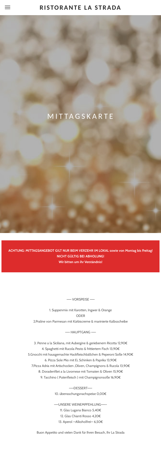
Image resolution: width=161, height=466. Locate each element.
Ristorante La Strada (80, 7)
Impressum (69, 455)
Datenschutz (90, 455)
